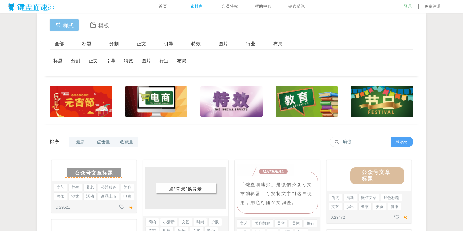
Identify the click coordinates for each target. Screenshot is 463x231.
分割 (114, 43)
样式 (64, 24)
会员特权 (230, 6)
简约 (152, 222)
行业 (251, 43)
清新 (350, 197)
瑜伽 (60, 196)
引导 (169, 43)
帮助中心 (263, 6)
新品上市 (108, 196)
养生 (75, 187)
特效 (196, 43)
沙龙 (75, 196)
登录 (408, 6)
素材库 (196, 6)
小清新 (169, 222)
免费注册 (432, 6)
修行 (310, 223)
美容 (127, 187)
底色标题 (391, 197)
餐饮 (365, 206)
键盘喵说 (296, 6)
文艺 (60, 187)
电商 (127, 196)
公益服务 (108, 187)
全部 (59, 43)
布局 (278, 43)
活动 (90, 196)
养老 (90, 187)
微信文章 (369, 197)
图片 (223, 43)
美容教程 (262, 223)
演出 (350, 206)
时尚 (200, 222)
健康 (394, 206)
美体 (296, 223)
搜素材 (401, 141)
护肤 (215, 222)
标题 (87, 43)
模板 (99, 24)
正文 (141, 43)
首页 (163, 6)
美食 (380, 206)
